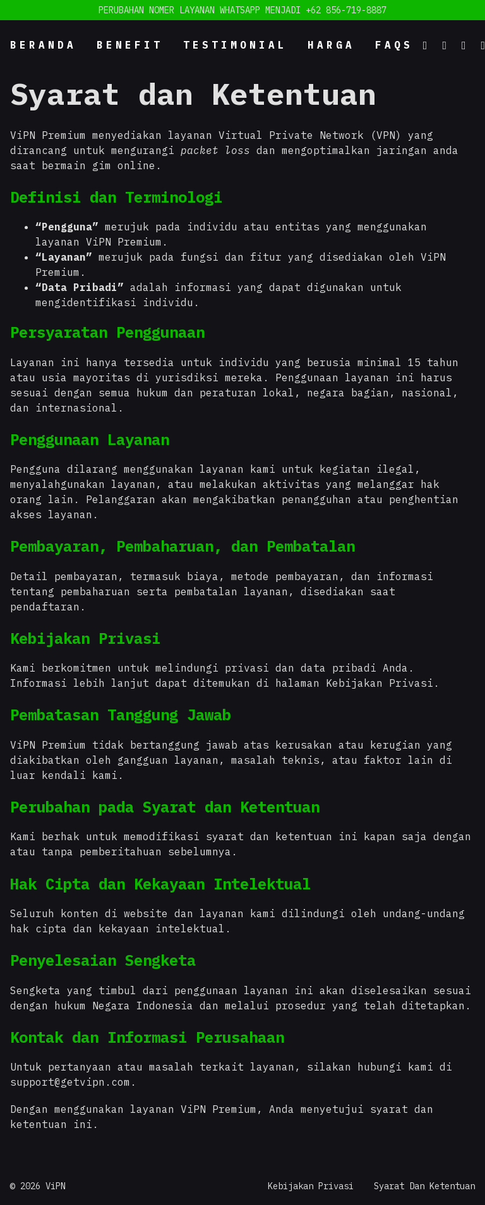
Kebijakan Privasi (379, 683)
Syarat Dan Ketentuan (424, 1186)
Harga (331, 45)
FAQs (394, 45)
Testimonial (235, 45)
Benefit (130, 45)
